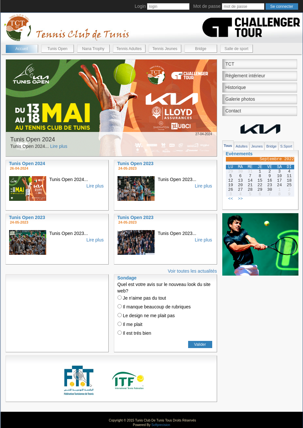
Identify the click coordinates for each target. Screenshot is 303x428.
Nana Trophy (93, 48)
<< (230, 199)
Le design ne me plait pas (146, 315)
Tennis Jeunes (164, 48)
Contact (233, 110)
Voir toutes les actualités (192, 271)
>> (240, 199)
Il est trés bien (134, 333)
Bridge (200, 48)
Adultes (242, 146)
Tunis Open (58, 48)
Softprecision (160, 425)
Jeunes (257, 146)
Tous (228, 146)
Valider (200, 344)
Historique (236, 87)
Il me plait (130, 324)
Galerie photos (240, 99)
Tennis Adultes (129, 48)
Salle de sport (236, 48)
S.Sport (286, 146)
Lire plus (58, 146)
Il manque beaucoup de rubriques (154, 306)
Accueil (21, 48)
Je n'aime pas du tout (141, 298)
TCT (230, 64)
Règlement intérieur (245, 75)
